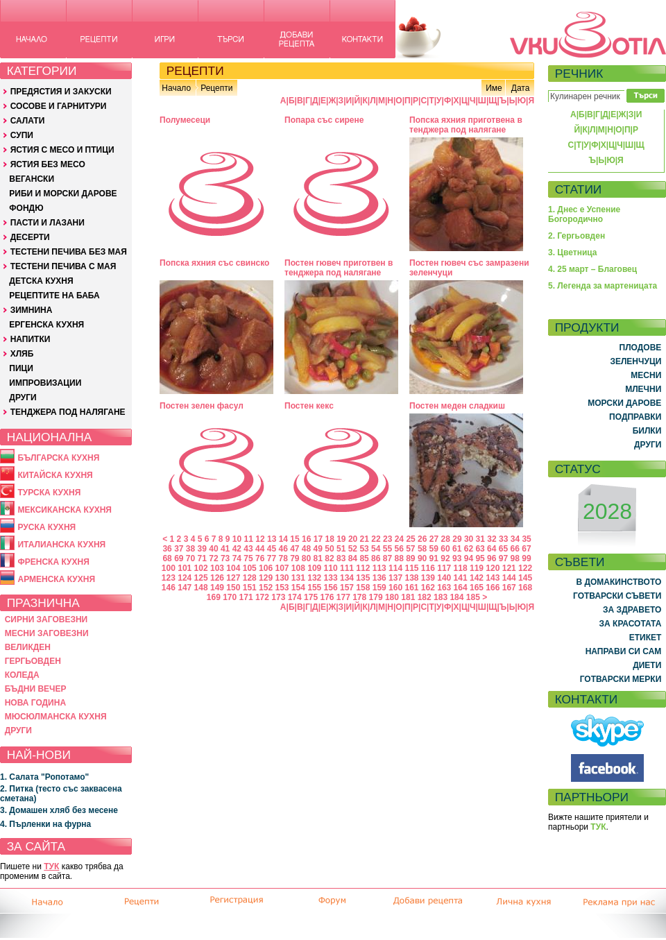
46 (282, 549)
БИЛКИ (647, 431)
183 (440, 597)
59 (433, 549)
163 (444, 587)
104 (233, 568)
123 (169, 578)
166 (493, 587)
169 (214, 597)
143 (493, 578)
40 (213, 549)
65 (503, 549)
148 (201, 587)
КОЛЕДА (22, 675)
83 (340, 558)
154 (298, 587)
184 (456, 597)
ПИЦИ (21, 368)
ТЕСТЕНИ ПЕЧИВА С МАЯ (63, 266)
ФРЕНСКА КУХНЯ (53, 562)
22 (375, 539)
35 (526, 539)
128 (250, 578)
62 (468, 549)
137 (395, 578)
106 (266, 568)
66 (515, 549)
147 (184, 587)
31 (480, 539)
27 (433, 539)
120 (493, 568)
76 (259, 558)
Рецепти (216, 88)
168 (525, 587)
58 (422, 549)
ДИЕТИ (647, 665)
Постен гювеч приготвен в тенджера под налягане (338, 267)
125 (201, 578)
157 (347, 587)
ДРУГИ (22, 397)
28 (445, 539)
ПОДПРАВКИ (635, 417)
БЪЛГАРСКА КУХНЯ (58, 458)
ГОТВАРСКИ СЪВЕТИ (617, 596)
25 (410, 539)
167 (509, 587)
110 (331, 568)
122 (525, 568)
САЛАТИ (27, 121)
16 (306, 539)
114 (395, 568)
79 (294, 558)
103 (217, 568)
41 (225, 549)
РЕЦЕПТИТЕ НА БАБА (54, 295)
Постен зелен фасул (202, 406)
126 (217, 578)
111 (347, 568)
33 (503, 539)
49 (318, 549)
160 (395, 587)
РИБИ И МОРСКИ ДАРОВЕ (63, 193)
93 (456, 558)
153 (282, 587)
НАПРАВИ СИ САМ (624, 651)
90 (422, 558)
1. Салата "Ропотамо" (44, 777)
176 (327, 597)
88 (398, 558)
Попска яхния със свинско (214, 263)
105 (250, 568)
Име (494, 88)
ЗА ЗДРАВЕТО (632, 610)
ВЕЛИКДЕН (28, 647)
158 (363, 587)
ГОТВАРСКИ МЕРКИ (621, 679)
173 (278, 597)
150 (233, 587)
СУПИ (21, 135)
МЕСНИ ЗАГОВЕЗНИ (47, 633)
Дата (520, 88)
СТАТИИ (578, 189)
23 (387, 539)
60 (445, 549)
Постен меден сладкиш (457, 406)
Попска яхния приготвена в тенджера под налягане (465, 125)
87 (387, 558)
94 (468, 558)
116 (428, 568)
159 (379, 587)
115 (411, 568)
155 (314, 587)
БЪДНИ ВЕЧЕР (36, 689)
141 (461, 578)
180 (392, 597)
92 (445, 558)
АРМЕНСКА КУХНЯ (56, 579)
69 (178, 558)
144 (509, 578)
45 (271, 549)
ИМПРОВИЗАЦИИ (45, 383)
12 (259, 539)
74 (236, 558)
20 (352, 539)
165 (477, 587)
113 (379, 568)
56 (398, 549)
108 (298, 568)
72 (213, 558)
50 (329, 549)
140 (444, 578)
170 (230, 597)
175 (311, 597)
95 (479, 558)
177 (343, 597)
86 (375, 558)
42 (236, 549)
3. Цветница (572, 252)
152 (266, 587)
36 (166, 549)
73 (225, 558)
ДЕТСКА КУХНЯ (41, 281)
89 (410, 558)
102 (201, 568)
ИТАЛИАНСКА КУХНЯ (61, 544)
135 (363, 578)
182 (425, 597)
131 (298, 578)
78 (282, 558)
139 (428, 578)
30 (468, 539)
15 (294, 539)
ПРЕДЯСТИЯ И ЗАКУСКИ (61, 91)
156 (331, 587)
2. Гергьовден (576, 236)
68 (166, 558)
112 (363, 568)
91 (433, 558)
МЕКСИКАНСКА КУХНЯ (64, 510)
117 (444, 568)
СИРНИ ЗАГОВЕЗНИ (46, 619)
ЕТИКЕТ (645, 637)
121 (509, 568)
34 (515, 539)
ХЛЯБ (22, 354)
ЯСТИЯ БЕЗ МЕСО (47, 164)
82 (329, 558)
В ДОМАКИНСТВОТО (618, 582)
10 (236, 539)
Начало (176, 88)
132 (314, 578)
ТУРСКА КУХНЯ (48, 492)
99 (526, 558)
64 (491, 549)
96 (491, 558)
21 (364, 539)
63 (479, 549)
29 (456, 539)
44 (259, 549)
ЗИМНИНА (31, 310)
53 (363, 549)
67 (526, 549)
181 (408, 597)
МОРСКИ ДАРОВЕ (624, 403)
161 (411, 587)
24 (399, 539)
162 (428, 587)
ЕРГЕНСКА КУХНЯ (46, 325)
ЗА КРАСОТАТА (630, 624)
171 (246, 597)
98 (515, 558)
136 (379, 578)
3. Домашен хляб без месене (59, 810)
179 (376, 597)
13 (271, 539)
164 (461, 587)
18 (329, 539)
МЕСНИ (646, 375)
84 (352, 558)
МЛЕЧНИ (643, 389)
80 (306, 558)
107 (282, 568)
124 (184, 578)
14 (283, 539)
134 (347, 578)
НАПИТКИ (30, 339)
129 (266, 578)
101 (184, 568)
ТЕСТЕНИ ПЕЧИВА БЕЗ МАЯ (68, 252)
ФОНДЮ (26, 208)
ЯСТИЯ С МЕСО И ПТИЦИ (62, 150)
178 (359, 597)
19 (340, 539)
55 (387, 549)
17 (318, 539)
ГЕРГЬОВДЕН (33, 661)
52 (352, 549)
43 (248, 549)
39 (202, 549)
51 (340, 549)
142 (477, 578)
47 (294, 549)
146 (169, 587)
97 (503, 558)
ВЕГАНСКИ (31, 179)
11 (248, 539)
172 (262, 597)
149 (217, 587)
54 (375, 549)
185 (473, 597)
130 (282, 578)
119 (477, 568)
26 (422, 539)
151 (250, 587)
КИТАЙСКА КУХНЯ (54, 475)
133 (331, 578)
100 (169, 568)
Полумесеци (185, 120)
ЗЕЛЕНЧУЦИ (635, 361)
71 (202, 558)
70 (190, 558)
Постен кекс (309, 406)
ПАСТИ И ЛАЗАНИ (47, 223)
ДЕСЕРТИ (30, 237)
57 (410, 549)
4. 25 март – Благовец (592, 269)
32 (491, 539)
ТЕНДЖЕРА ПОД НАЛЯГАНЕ (68, 412)
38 (190, 549)
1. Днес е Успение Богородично (584, 214)
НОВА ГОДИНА (35, 703)
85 (363, 558)
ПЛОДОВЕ (641, 347)
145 (525, 578)
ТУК (51, 866)
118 (461, 568)
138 (411, 578)
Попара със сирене (324, 120)
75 (248, 558)
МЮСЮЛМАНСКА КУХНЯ (56, 716)
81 (318, 558)
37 (178, 549)
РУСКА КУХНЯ (46, 527)
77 (271, 558)
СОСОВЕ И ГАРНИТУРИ (58, 106)
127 (233, 578)
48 (306, 549)
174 (295, 597)
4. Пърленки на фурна (45, 824)
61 (456, 549)
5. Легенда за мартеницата (602, 286)
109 (314, 568)
